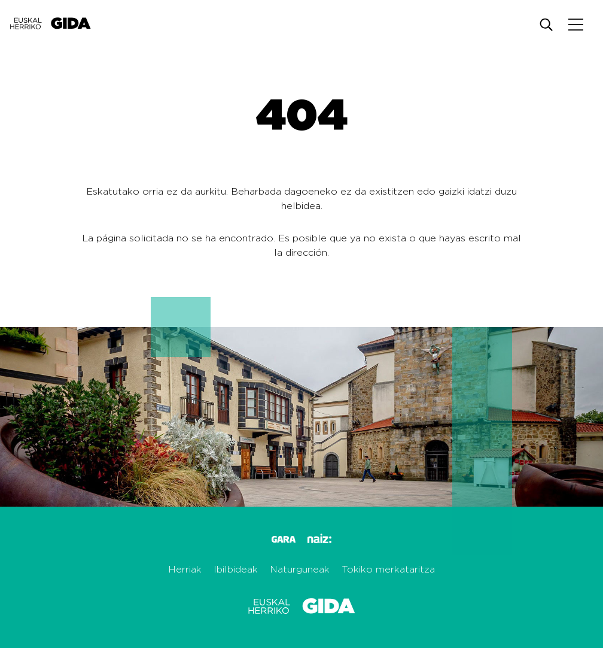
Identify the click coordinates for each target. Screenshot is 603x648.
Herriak (185, 569)
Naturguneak (300, 569)
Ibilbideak (236, 569)
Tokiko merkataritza (388, 569)
